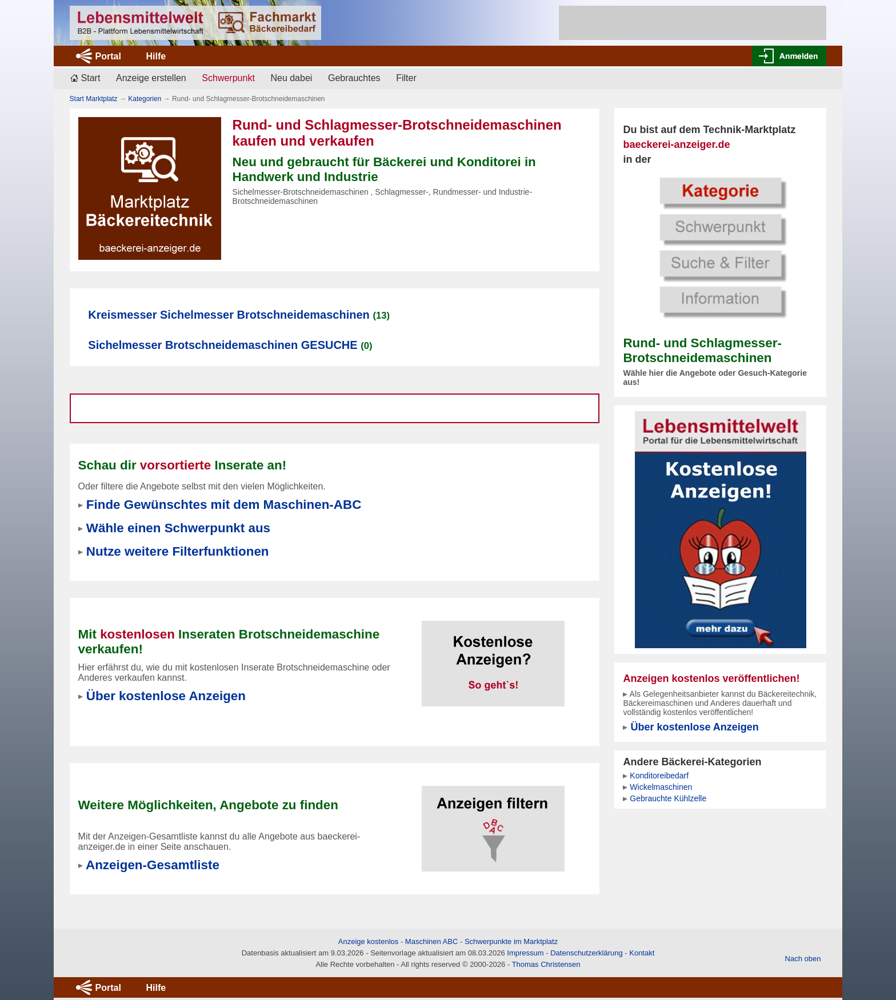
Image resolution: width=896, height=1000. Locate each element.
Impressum (525, 953)
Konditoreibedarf (659, 775)
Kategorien (144, 99)
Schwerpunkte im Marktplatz (511, 941)
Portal (108, 56)
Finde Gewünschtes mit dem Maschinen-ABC (223, 504)
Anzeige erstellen (151, 78)
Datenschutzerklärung (586, 953)
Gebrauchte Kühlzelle (668, 798)
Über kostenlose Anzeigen (694, 727)
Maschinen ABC (431, 941)
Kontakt (641, 953)
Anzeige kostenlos (368, 941)
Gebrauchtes (354, 78)
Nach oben (803, 958)
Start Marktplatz (94, 99)
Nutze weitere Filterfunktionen (177, 551)
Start (91, 78)
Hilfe (156, 56)
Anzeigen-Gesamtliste (152, 865)
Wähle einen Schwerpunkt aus (178, 528)
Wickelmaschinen (661, 787)
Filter (406, 78)
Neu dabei (291, 78)
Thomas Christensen (546, 964)
